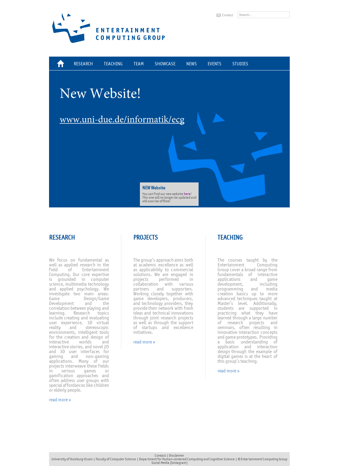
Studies (240, 63)
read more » (60, 399)
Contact (227, 15)
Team (139, 63)
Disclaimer (176, 455)
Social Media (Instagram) (169, 462)
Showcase (165, 63)
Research (83, 63)
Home (61, 64)
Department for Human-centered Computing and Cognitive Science (187, 459)
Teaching (113, 63)
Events (214, 63)
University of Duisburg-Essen (72, 459)
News (191, 63)
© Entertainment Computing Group (262, 459)
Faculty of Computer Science (116, 459)
